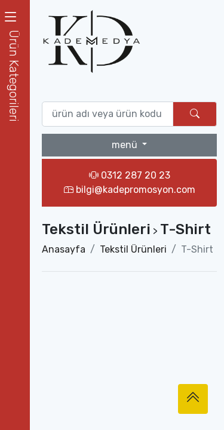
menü (126, 144)
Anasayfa (63, 249)
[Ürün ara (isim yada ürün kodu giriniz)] (107, 114)
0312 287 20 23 (129, 175)
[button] (15, 75)
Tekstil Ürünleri (133, 249)
